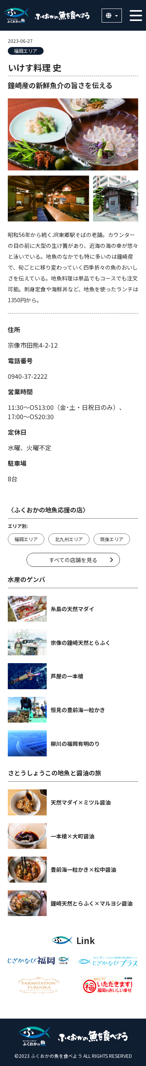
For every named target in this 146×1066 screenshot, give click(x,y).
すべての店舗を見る (73, 560)
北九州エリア (69, 539)
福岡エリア (25, 50)
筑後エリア (111, 539)
